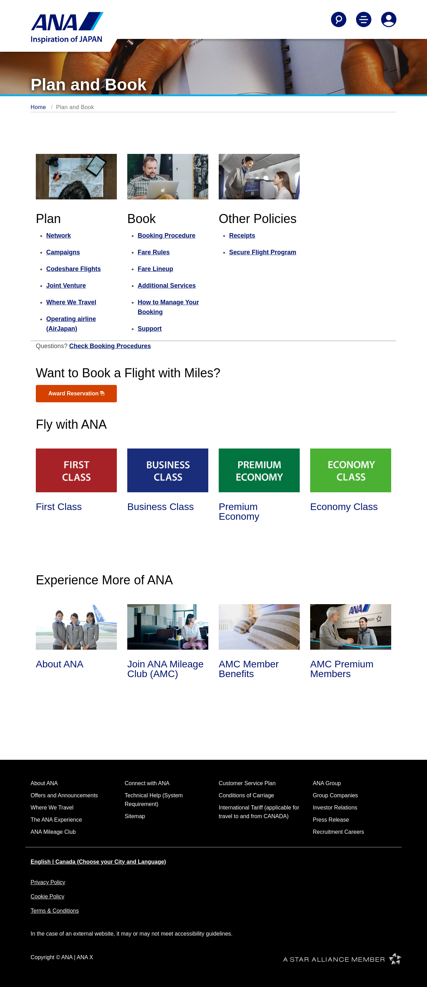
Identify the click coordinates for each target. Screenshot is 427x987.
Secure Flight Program (262, 252)
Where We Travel (71, 302)
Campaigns (63, 252)
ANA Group (327, 783)
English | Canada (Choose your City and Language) (98, 862)
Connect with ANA (147, 783)
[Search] (338, 19)
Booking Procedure (166, 235)
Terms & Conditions (55, 911)
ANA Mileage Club (53, 832)
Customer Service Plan (247, 783)
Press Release (331, 820)
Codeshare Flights (73, 268)
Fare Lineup (155, 268)
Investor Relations (335, 808)
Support (150, 328)
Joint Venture (66, 285)
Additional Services (167, 285)
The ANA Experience (56, 820)
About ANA (44, 783)
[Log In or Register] (388, 19)
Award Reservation (76, 393)
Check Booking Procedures (110, 346)
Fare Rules (154, 252)
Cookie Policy (47, 896)
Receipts (242, 235)
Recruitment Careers (338, 832)
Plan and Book (75, 107)
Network (58, 235)
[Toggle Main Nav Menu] (363, 19)
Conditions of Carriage (246, 795)
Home (38, 107)
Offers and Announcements (64, 795)
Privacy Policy (48, 882)
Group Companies (335, 795)
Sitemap (135, 816)
